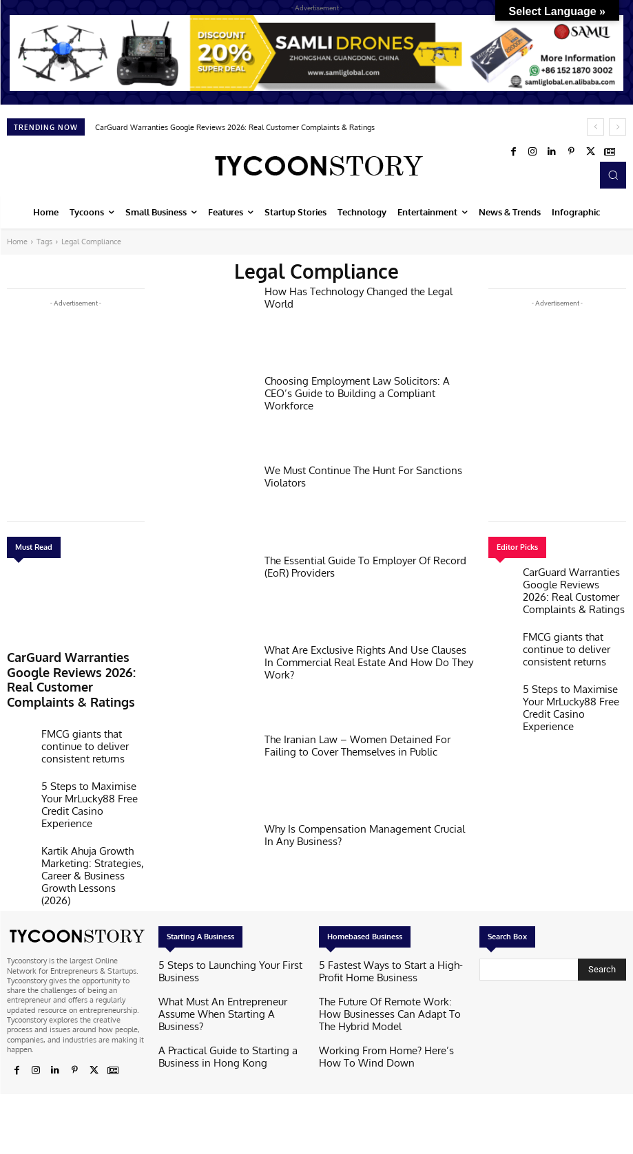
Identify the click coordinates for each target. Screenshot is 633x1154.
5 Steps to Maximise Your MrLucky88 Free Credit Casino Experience (92, 755)
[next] (617, 127)
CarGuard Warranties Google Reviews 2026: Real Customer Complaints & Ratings (235, 127)
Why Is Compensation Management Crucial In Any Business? (365, 833)
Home (17, 241)
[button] (613, 175)
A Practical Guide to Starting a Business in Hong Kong (230, 1024)
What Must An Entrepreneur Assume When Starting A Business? (231, 991)
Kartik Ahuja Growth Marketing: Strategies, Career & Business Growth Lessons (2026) (92, 802)
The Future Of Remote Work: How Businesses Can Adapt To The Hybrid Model (381, 1004)
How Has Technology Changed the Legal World (360, 290)
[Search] (602, 967)
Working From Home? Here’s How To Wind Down (382, 1042)
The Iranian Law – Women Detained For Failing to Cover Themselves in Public (365, 744)
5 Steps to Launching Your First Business (226, 963)
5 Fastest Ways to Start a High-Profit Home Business (381, 968)
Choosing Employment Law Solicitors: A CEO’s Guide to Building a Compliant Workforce (357, 385)
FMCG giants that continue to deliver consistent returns (91, 710)
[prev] (595, 127)
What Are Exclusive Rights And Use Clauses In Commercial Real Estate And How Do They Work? (364, 654)
